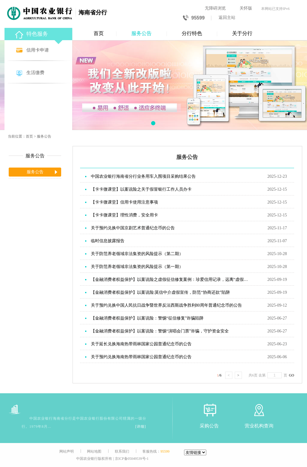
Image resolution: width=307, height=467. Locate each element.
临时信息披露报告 (107, 241)
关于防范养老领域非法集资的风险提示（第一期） (137, 266)
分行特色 (192, 33)
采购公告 (209, 425)
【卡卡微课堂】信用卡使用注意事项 (124, 202)
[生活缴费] (38, 73)
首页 (99, 33)
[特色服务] (38, 33)
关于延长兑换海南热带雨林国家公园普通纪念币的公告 (141, 344)
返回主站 (227, 17)
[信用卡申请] (38, 50)
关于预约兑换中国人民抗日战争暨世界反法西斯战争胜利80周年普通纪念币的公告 (166, 305)
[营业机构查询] (259, 409)
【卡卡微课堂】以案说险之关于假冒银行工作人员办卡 (141, 189)
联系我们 (122, 451)
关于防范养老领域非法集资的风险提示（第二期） (137, 253)
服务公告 (141, 33)
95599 (194, 18)
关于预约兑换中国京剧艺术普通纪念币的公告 (133, 228)
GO (290, 375)
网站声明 (66, 451)
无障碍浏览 (215, 8)
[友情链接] (195, 452)
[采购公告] (209, 409)
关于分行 (242, 33)
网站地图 (94, 451)
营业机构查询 (259, 425)
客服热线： (155, 451)
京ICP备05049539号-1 (132, 459)
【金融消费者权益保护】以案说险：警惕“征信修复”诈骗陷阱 (147, 318)
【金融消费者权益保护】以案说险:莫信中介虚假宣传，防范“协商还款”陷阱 (160, 292)
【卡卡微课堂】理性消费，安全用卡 (124, 215)
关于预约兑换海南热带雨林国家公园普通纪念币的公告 (141, 357)
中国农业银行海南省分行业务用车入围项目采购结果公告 (143, 176)
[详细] (140, 426)
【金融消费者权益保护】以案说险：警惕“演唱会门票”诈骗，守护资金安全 (160, 331)
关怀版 (246, 8)
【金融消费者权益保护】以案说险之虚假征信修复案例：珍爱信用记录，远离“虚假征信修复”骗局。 (171, 279)
